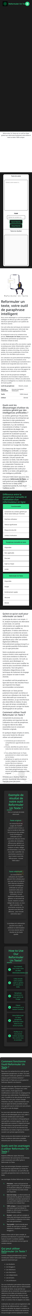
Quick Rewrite (16, 221)
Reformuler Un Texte (15, 3)
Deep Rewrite (16, 225)
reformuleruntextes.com (20, 972)
